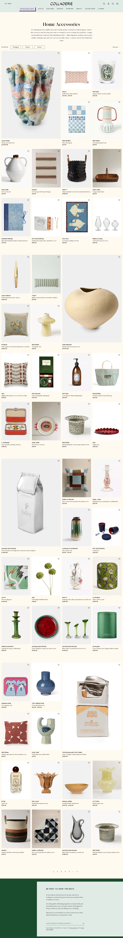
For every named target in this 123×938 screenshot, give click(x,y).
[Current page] (54, 872)
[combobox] (116, 47)
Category (16, 47)
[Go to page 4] (65, 872)
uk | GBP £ (8, 3)
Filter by (5, 47)
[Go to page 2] (57, 872)
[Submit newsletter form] (83, 923)
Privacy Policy (73, 928)
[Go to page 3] (61, 872)
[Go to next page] (73, 871)
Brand (28, 47)
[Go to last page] (77, 871)
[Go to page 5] (69, 872)
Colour (39, 47)
